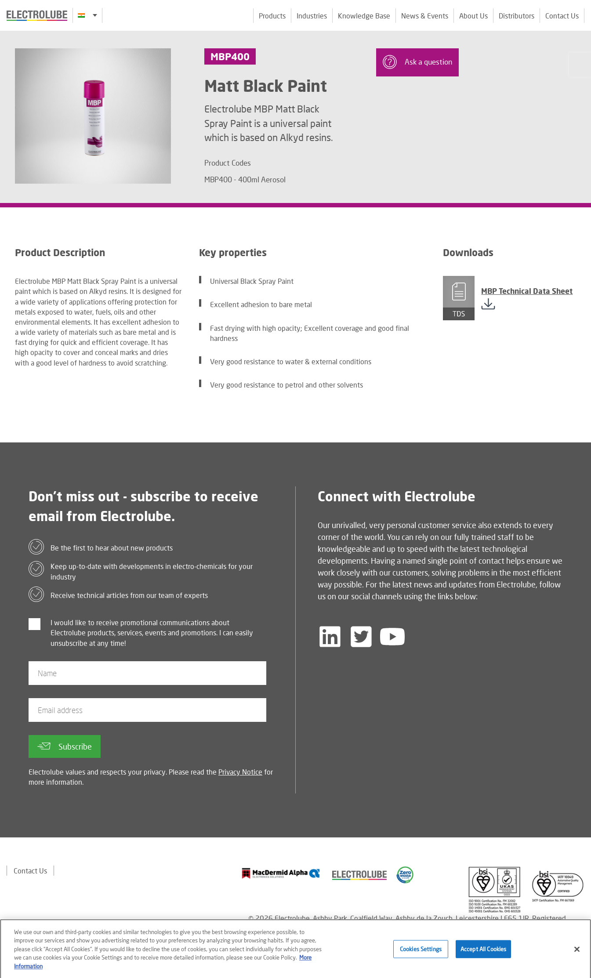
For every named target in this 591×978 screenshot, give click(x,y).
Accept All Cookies (483, 952)
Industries (312, 15)
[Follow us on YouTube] (392, 636)
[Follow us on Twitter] (361, 636)
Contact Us (562, 15)
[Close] (577, 952)
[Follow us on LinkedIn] (330, 636)
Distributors (516, 15)
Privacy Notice (240, 772)
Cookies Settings (421, 952)
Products (272, 15)
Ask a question (417, 62)
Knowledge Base (364, 15)
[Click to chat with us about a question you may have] (580, 65)
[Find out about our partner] (281, 873)
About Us (473, 15)
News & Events (424, 15)
